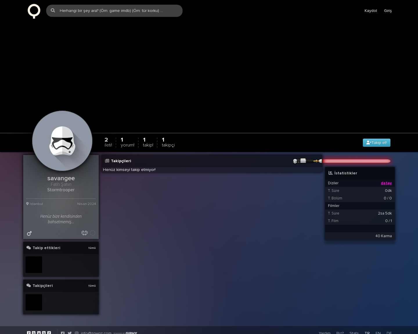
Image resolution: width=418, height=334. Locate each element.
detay (386, 180)
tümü (92, 245)
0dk (388, 188)
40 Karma (383, 233)
